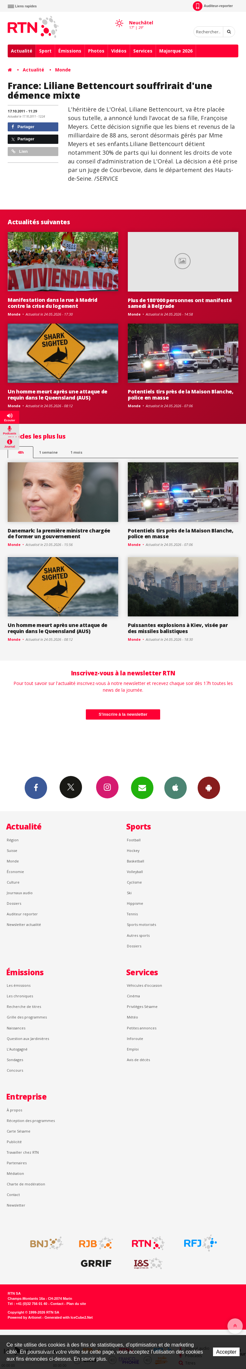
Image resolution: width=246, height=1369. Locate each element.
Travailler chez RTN (23, 1152)
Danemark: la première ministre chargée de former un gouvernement (59, 533)
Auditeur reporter (22, 914)
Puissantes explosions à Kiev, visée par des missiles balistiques (178, 628)
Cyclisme (134, 882)
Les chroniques (20, 996)
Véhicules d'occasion (144, 985)
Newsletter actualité (24, 924)
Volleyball (135, 872)
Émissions (69, 51)
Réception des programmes (31, 1120)
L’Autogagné (17, 1049)
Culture (13, 882)
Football (134, 840)
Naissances (16, 1028)
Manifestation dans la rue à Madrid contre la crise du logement (52, 302)
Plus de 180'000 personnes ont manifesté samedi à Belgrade (180, 303)
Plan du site (76, 1304)
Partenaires (17, 1163)
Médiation (15, 1173)
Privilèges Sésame (142, 1006)
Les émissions (18, 985)
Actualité (21, 51)
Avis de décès (138, 1060)
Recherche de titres (24, 1006)
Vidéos (119, 51)
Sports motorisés (141, 924)
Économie (15, 872)
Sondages (15, 1060)
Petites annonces (141, 1028)
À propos (14, 1110)
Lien (20, 151)
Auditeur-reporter (213, 6)
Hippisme (135, 903)
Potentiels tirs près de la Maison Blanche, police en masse (181, 394)
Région (13, 840)
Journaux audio (20, 893)
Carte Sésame (18, 1131)
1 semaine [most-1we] (48, 452)
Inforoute (135, 1038)
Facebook (36, 787)
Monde (63, 70)
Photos (96, 51)
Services (142, 51)
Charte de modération (26, 1184)
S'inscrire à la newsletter (123, 714)
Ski (129, 893)
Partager (23, 126)
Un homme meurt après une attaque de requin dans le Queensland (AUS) (57, 394)
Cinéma (133, 996)
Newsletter (16, 1205)
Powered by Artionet (24, 1317)
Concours (15, 1070)
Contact (13, 1194)
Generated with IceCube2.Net (69, 1317)
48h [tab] (21, 452)
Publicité (14, 1142)
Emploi (133, 1049)
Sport (45, 51)
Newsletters (142, 787)
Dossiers (14, 903)
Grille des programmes (27, 1017)
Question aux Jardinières (28, 1038)
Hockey (133, 850)
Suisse (12, 850)
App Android (209, 787)
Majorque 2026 (176, 51)
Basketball (135, 861)
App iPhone (175, 787)
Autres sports (138, 935)
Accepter (226, 1352)
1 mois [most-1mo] (76, 452)
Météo (132, 1017)
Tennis (132, 914)
